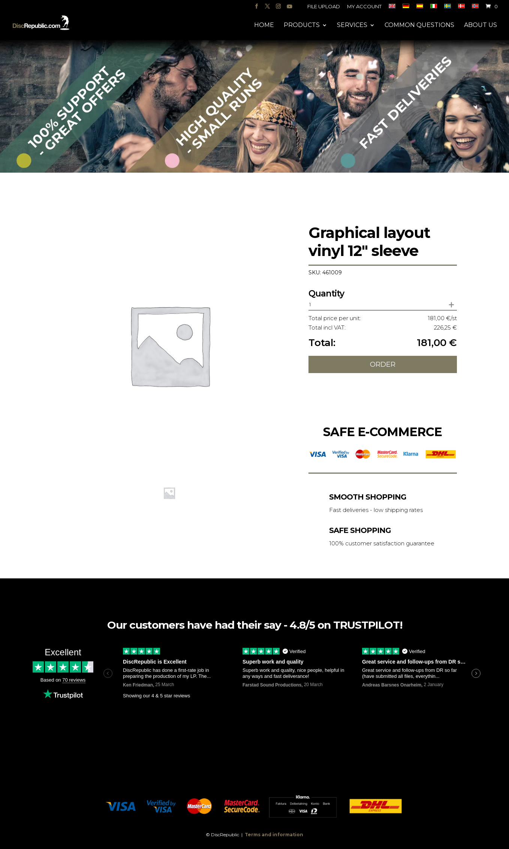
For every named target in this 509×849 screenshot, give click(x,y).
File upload (323, 6)
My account (364, 6)
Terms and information (274, 834)
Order (382, 364)
